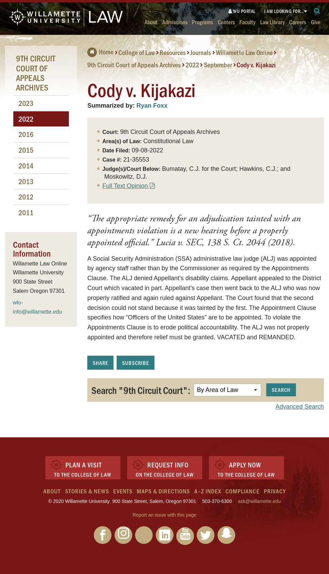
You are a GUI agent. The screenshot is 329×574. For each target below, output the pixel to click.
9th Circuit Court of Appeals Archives (134, 64)
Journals (200, 52)
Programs (202, 22)
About (151, 22)
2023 (25, 103)
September (218, 64)
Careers (297, 22)
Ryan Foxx (151, 105)
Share (100, 362)
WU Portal (242, 11)
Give (315, 22)
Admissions (175, 22)
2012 (25, 197)
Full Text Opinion (125, 185)
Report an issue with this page (165, 515)
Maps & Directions (163, 491)
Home (100, 51)
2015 (25, 150)
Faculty (247, 22)
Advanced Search (299, 406)
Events (123, 491)
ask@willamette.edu (259, 501)
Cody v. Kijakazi (256, 64)
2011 (25, 212)
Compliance (242, 491)
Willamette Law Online (244, 52)
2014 (25, 165)
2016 (25, 134)
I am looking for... (284, 11)
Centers (226, 22)
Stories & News (87, 491)
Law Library (272, 22)
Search (281, 389)
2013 (25, 181)
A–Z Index (207, 491)
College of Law (136, 52)
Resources (173, 52)
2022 (192, 64)
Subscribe (135, 362)
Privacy (275, 491)
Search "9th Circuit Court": (140, 389)
